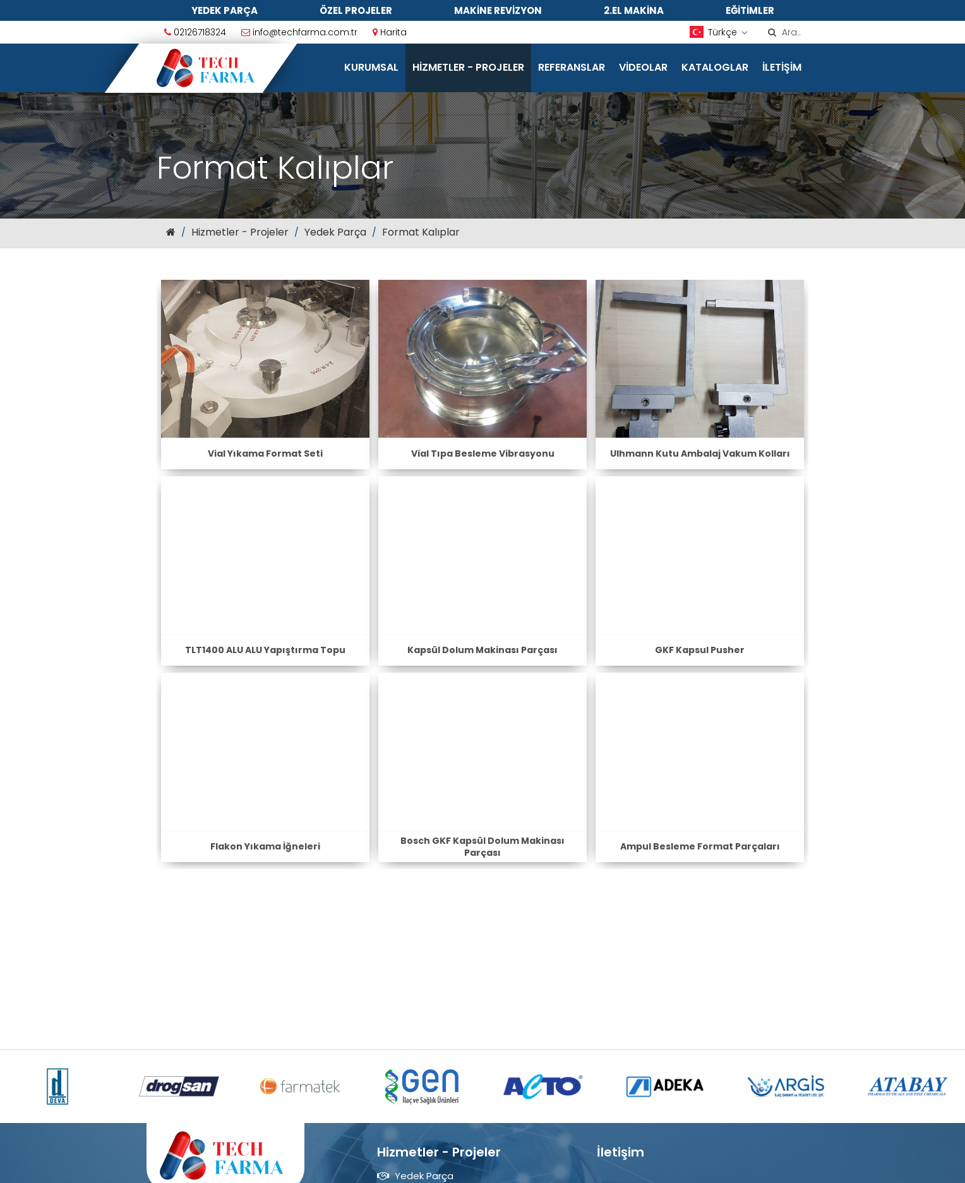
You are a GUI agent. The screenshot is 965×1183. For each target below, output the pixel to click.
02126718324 (195, 32)
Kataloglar (714, 67)
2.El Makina (634, 10)
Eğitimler (750, 10)
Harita (390, 32)
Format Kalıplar (421, 232)
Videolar (643, 67)
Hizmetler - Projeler (468, 67)
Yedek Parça (224, 10)
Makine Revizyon (498, 10)
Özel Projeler (356, 10)
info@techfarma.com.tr (299, 32)
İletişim (781, 67)
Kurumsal (371, 67)
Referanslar (571, 67)
